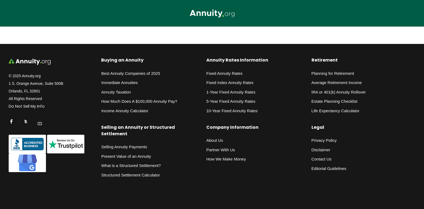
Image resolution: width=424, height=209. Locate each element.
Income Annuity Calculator (124, 110)
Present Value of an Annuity (126, 156)
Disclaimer (321, 149)
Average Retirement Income (337, 82)
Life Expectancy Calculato (335, 110)
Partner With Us (220, 149)
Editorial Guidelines (329, 168)
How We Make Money (226, 159)
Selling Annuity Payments (124, 146)
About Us (214, 140)
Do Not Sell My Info (27, 106)
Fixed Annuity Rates (224, 73)
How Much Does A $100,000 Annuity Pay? (139, 101)
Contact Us (322, 159)
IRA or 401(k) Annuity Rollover (339, 92)
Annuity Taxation (116, 92)
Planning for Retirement (333, 73)
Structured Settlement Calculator (130, 175)
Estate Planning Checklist (334, 101)
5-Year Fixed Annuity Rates (230, 101)
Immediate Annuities (119, 82)
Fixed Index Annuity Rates (229, 82)
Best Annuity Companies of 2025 (130, 73)
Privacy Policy (324, 140)
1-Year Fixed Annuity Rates (230, 92)
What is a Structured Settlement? (131, 165)
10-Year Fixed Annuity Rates (232, 110)
